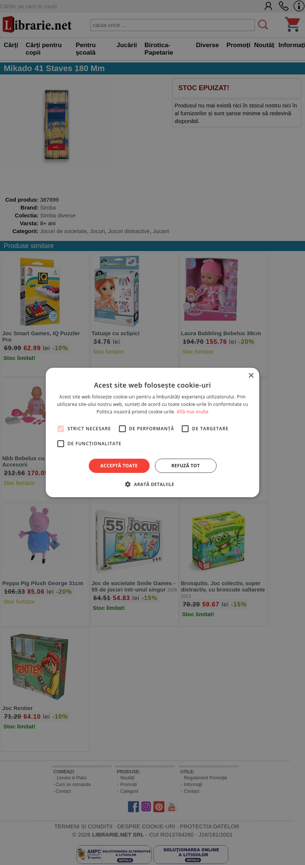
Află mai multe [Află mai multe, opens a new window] (193, 412)
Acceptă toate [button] (119, 465)
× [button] (251, 376)
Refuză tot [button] (185, 465)
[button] (152, 484)
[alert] (152, 432)
